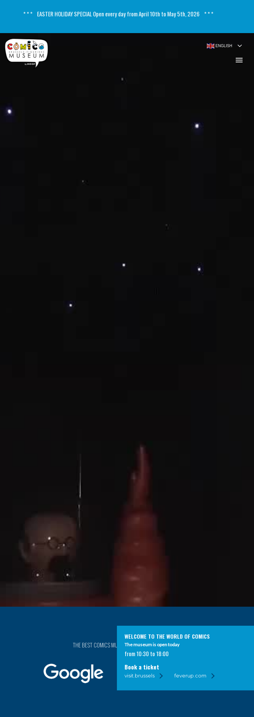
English (219, 45)
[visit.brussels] (143, 675)
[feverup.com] (194, 675)
